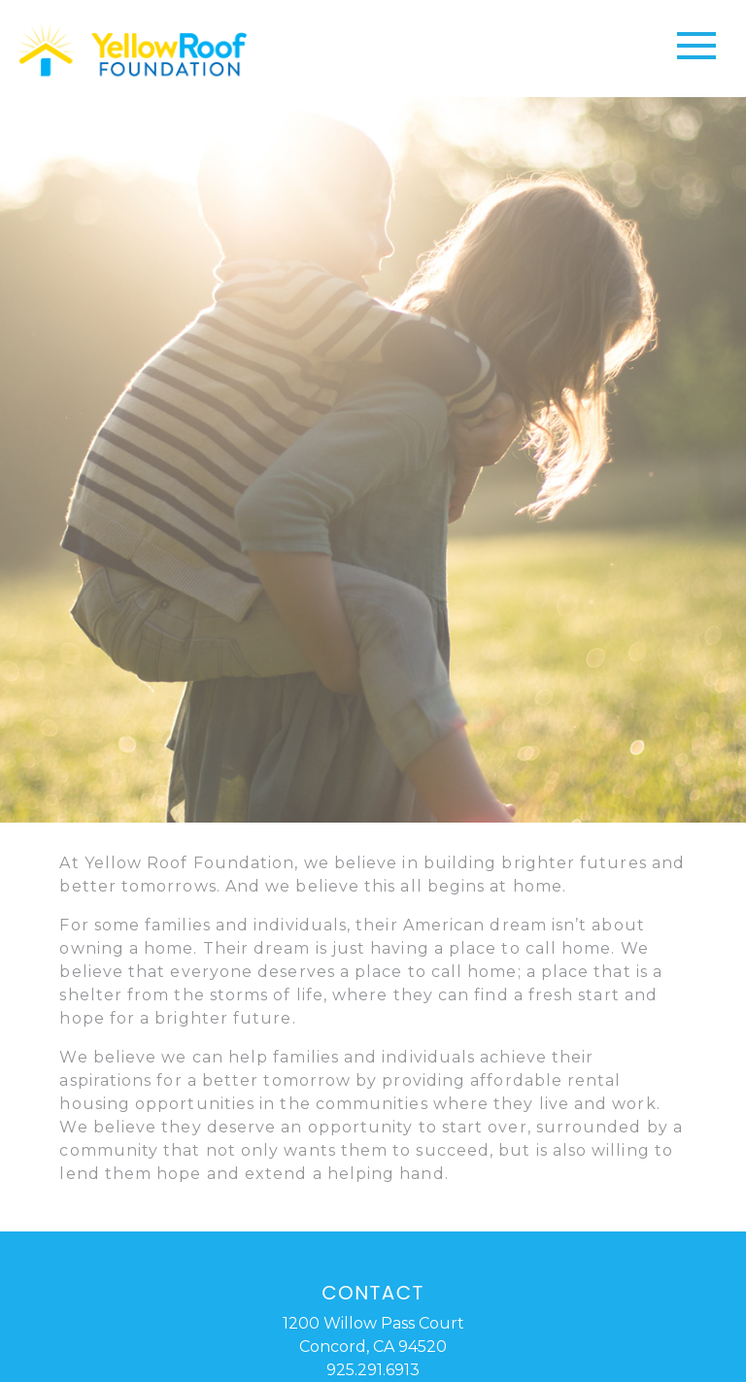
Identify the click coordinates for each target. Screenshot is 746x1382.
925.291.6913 (373, 1370)
